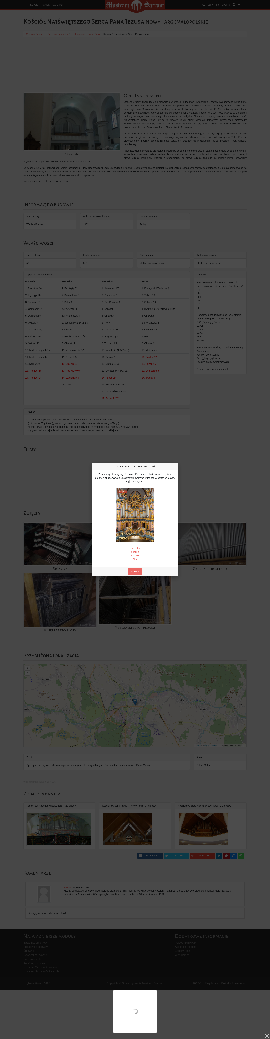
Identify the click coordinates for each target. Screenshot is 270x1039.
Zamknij (135, 571)
